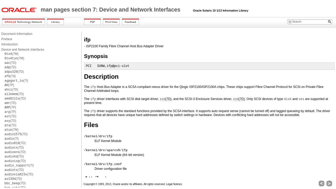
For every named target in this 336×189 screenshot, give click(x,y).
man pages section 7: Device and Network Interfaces (111, 10)
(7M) (11, 54)
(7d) (10, 76)
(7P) (9, 85)
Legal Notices (174, 184)
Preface (6, 39)
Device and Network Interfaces (22, 49)
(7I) (16, 80)
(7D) (10, 63)
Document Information (16, 34)
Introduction (9, 44)
